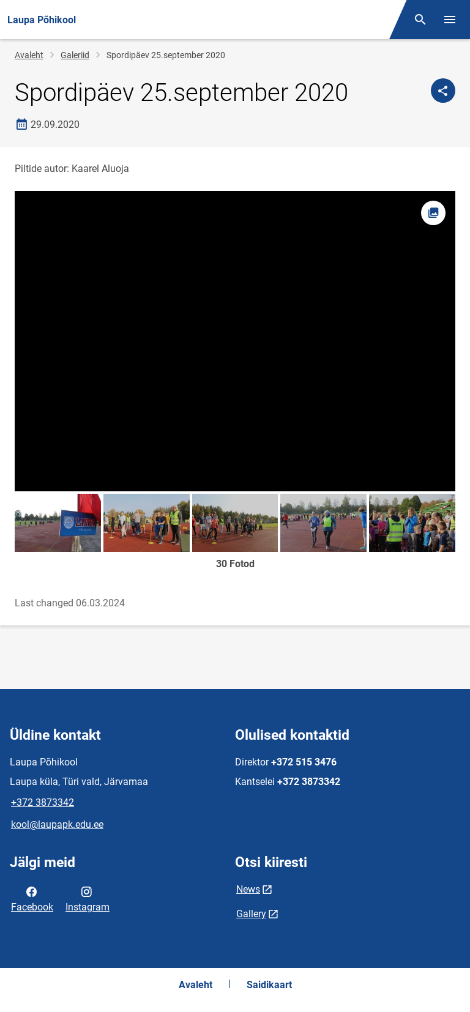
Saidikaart (269, 985)
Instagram (87, 898)
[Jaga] (443, 90)
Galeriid (75, 55)
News (248, 889)
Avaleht (29, 55)
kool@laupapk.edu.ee (57, 824)
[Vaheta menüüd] (449, 19)
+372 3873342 (42, 802)
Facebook (32, 898)
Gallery (251, 914)
